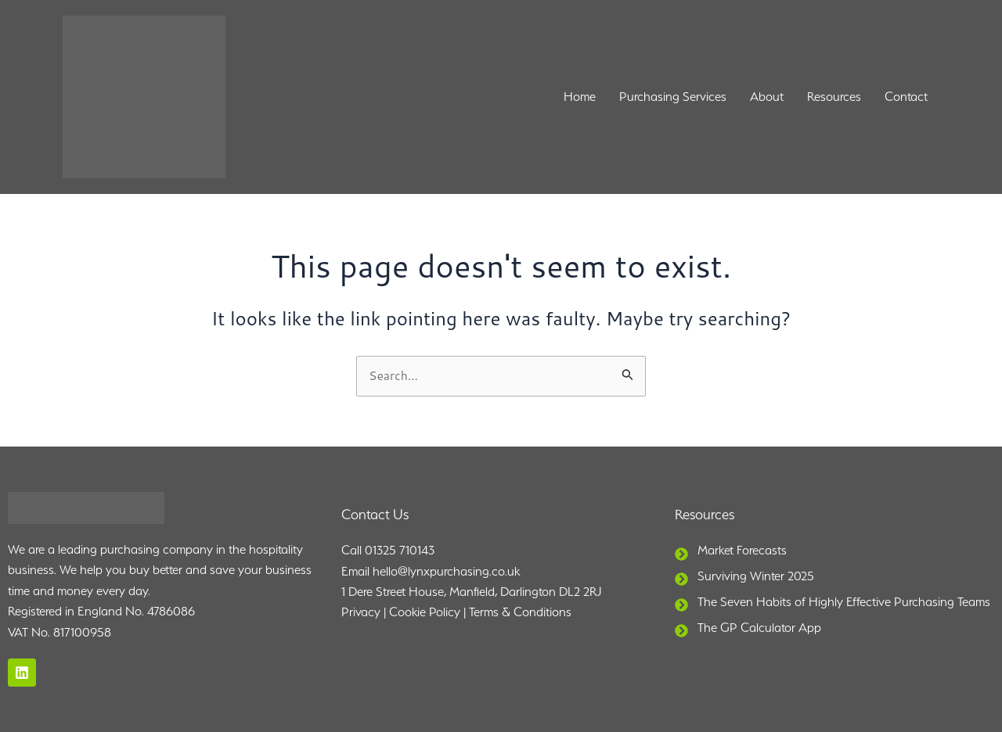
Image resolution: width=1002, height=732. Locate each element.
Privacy (360, 612)
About (767, 96)
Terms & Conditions (520, 612)
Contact (906, 96)
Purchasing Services (672, 96)
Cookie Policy (424, 612)
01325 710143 (399, 551)
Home (580, 96)
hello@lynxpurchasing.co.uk (446, 571)
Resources (834, 96)
